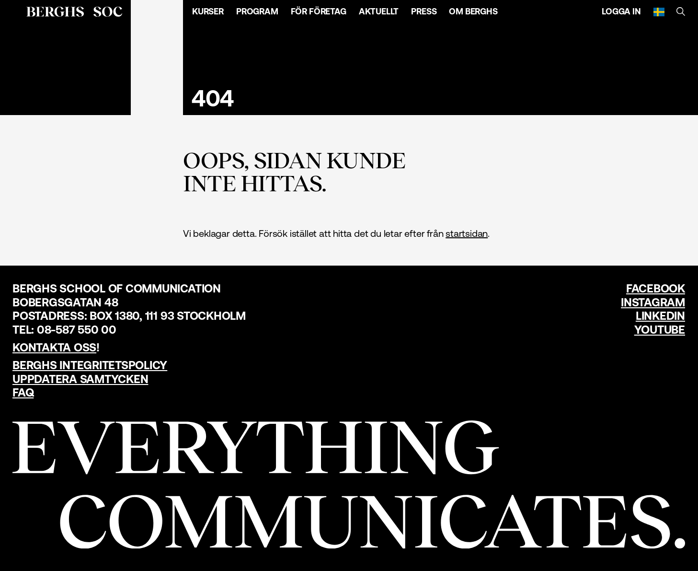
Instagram (653, 302)
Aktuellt (379, 11)
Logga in (621, 11)
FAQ (23, 392)
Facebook (655, 288)
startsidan (467, 233)
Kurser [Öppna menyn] (208, 11)
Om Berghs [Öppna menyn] (473, 11)
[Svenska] (659, 11)
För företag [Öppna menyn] (318, 11)
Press (423, 11)
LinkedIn (660, 315)
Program (257, 11)
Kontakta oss (54, 347)
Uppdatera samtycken (80, 379)
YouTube (659, 329)
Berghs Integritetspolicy (89, 365)
